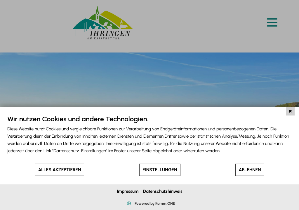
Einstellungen (159, 169)
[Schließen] (290, 111)
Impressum (127, 191)
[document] (149, 139)
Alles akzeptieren (59, 169)
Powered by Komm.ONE (154, 203)
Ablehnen (250, 169)
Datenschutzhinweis (162, 191)
